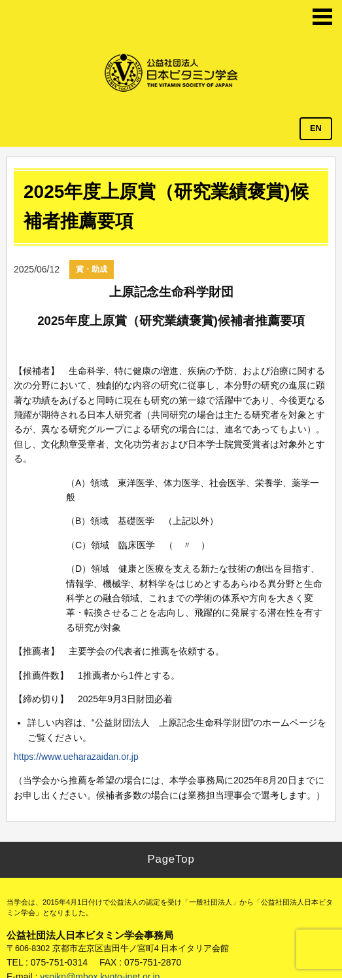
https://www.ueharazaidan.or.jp (76, 756)
